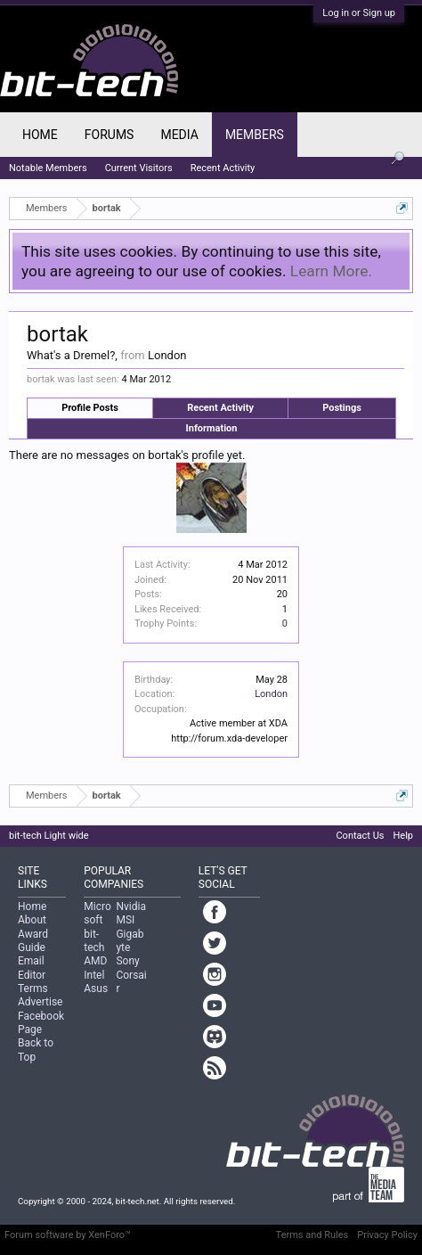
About (32, 920)
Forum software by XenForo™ (67, 1235)
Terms (33, 988)
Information (212, 428)
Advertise (40, 1002)
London (271, 694)
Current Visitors (139, 168)
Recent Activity (220, 408)
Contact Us (360, 835)
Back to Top (35, 1049)
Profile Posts (89, 408)
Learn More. (331, 271)
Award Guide (33, 941)
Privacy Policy (387, 1235)
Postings (341, 408)
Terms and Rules (312, 1235)
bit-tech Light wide (49, 835)
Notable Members (48, 168)
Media (179, 134)
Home (40, 134)
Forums (109, 134)
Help (403, 835)
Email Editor (31, 967)
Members (254, 134)
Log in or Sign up (358, 13)
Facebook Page (41, 1023)
